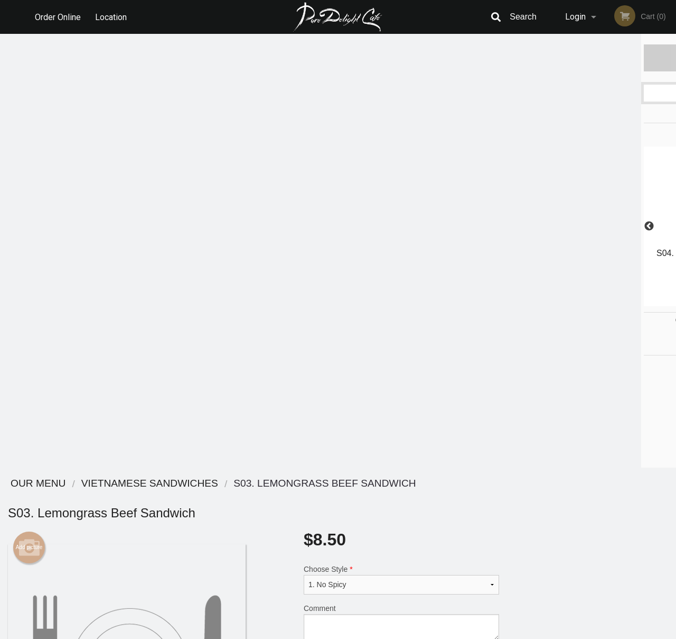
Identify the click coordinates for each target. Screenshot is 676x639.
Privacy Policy (411, 523)
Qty (333, 231)
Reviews (402, 497)
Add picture (29, 114)
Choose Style (401, 146)
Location (111, 17)
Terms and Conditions (422, 511)
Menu (310, 497)
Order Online (58, 17)
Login (575, 17)
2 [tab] (567, 301)
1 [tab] (552, 301)
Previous (515, 226)
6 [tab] (631, 301)
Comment (401, 188)
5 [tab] (615, 301)
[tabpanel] (591, 220)
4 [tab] (599, 301)
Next (668, 226)
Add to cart (409, 234)
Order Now (591, 57)
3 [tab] (583, 301)
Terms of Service (355, 631)
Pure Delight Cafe (126, 483)
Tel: (510, 523)
